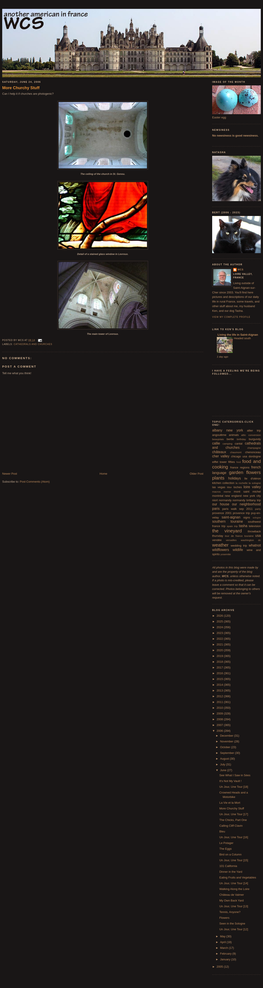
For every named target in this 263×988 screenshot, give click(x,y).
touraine (248, 535)
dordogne (255, 456)
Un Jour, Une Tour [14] (233, 883)
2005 (220, 966)
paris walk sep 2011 (237, 508)
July (223, 764)
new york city (252, 495)
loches (238, 487)
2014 (220, 684)
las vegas (218, 487)
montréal (217, 495)
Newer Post (9, 473)
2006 (220, 730)
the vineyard (227, 530)
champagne (254, 447)
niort (215, 500)
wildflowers (220, 550)
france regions (240, 467)
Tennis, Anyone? (229, 912)
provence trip (241, 513)
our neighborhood (246, 504)
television (255, 526)
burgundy (255, 439)
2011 (220, 702)
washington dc (251, 540)
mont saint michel (247, 491)
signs (246, 517)
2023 (220, 633)
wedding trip (239, 545)
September (227, 753)
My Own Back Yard (231, 900)
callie (216, 443)
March (224, 947)
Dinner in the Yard (230, 871)
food (238, 462)
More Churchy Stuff (21, 88)
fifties (231, 462)
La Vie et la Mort (229, 802)
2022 (220, 638)
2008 (220, 719)
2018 (220, 661)
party (258, 508)
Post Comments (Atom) (35, 481)
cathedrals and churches (33, 344)
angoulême (219, 435)
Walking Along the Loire (234, 889)
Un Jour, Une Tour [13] (233, 906)
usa (258, 535)
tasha (243, 526)
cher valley (220, 456)
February (226, 953)
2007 (220, 725)
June (223, 770)
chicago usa (239, 456)
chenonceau (253, 452)
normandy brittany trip (247, 500)
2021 (220, 644)
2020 (220, 650)
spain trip (232, 526)
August (225, 758)
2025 (220, 621)
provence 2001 (222, 513)
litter (229, 487)
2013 (220, 690)
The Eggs (225, 848)
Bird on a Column (230, 854)
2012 (220, 696)
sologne (257, 517)
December (227, 735)
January (225, 959)
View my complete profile (231, 317)
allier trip (254, 430)
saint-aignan (231, 517)
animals (234, 435)
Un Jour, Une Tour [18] (233, 786)
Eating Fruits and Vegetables (237, 877)
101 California (228, 866)
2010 (220, 707)
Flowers (224, 917)
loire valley (252, 487)
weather (220, 544)
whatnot (255, 545)
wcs (241, 269)
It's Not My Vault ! (230, 781)
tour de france (234, 535)
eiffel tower (219, 462)
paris (216, 508)
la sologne (255, 482)
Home (103, 473)
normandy (225, 500)
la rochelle (242, 482)
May (223, 936)
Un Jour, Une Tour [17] (233, 814)
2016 (220, 673)
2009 (220, 713)
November (227, 741)
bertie (230, 439)
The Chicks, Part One (233, 820)
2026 (220, 615)
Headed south (242, 338)
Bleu (222, 831)
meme (227, 491)
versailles (231, 540)
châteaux (219, 452)
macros (216, 491)
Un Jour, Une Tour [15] (233, 860)
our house (220, 504)
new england (233, 495)
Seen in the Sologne (232, 923)
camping (227, 443)
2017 (220, 667)
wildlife (238, 550)
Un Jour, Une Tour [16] (233, 837)
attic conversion (251, 434)
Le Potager (226, 843)
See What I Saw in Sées (234, 775)
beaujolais (218, 439)
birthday (241, 439)
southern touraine (227, 521)
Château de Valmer (231, 894)
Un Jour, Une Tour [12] (233, 929)
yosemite (226, 554)
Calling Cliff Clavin (230, 825)
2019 (220, 656)
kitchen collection (223, 483)
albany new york (227, 430)
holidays (234, 478)
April (223, 942)
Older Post (196, 473)
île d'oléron (252, 478)
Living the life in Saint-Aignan (237, 334)
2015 (220, 679)
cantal (238, 443)
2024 (220, 627)
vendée (217, 540)
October (225, 747)
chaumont (235, 452)
